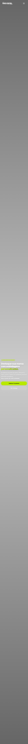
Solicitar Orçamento (14, 383)
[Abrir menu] (23, 3)
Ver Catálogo (14, 388)
